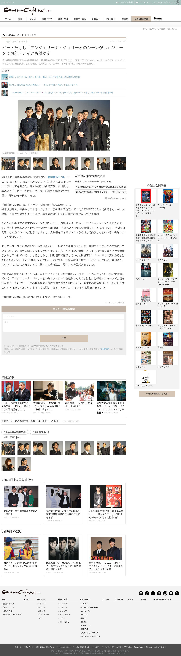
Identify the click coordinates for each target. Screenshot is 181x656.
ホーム (8, 19)
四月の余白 (162, 260)
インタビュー (43, 615)
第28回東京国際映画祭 (91, 176)
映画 (20, 19)
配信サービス (80, 19)
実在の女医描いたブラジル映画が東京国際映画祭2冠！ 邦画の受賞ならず (107, 187)
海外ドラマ (47, 19)
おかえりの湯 (163, 366)
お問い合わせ (29, 647)
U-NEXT (84, 629)
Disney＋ (85, 615)
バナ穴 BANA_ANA (144, 386)
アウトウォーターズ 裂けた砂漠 (168, 304)
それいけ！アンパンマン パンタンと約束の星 (167, 238)
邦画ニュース (8, 604)
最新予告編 (7, 611)
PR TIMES (128, 647)
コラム (40, 618)
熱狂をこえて (141, 303)
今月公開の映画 (141, 19)
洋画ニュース (8, 607)
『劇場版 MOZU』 (55, 177)
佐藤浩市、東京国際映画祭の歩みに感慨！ (94, 181)
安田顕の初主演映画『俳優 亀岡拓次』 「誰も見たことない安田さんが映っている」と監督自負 (117, 192)
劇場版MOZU (40, 432)
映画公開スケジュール (12, 615)
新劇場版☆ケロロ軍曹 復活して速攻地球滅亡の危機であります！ (145, 238)
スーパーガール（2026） (164, 206)
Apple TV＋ (86, 611)
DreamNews (138, 647)
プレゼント (111, 19)
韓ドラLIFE (64, 622)
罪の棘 (161, 347)
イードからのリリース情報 (111, 647)
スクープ (41, 604)
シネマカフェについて (65, 647)
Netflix (83, 622)
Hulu (83, 618)
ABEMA (84, 604)
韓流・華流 (63, 19)
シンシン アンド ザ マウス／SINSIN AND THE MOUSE (167, 281)
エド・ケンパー (142, 347)
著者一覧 (18, 647)
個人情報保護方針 (83, 647)
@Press (149, 647)
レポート (41, 607)
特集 (169, 599)
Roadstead (85, 626)
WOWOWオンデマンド (90, 636)
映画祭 (125, 19)
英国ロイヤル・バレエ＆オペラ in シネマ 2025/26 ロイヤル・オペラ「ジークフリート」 (145, 210)
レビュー (96, 19)
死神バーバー (141, 279)
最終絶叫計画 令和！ (145, 325)
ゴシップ (41, 611)
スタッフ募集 (159, 647)
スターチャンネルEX (89, 633)
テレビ (33, 19)
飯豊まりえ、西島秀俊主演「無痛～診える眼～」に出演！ (40, 421)
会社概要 (95, 647)
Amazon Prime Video (89, 607)
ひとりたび (140, 366)
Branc (158, 19)
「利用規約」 (105, 349)
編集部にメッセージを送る (117, 198)
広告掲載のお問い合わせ (45, 647)
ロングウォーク (142, 260)
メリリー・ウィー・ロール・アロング (167, 326)
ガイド (130, 599)
